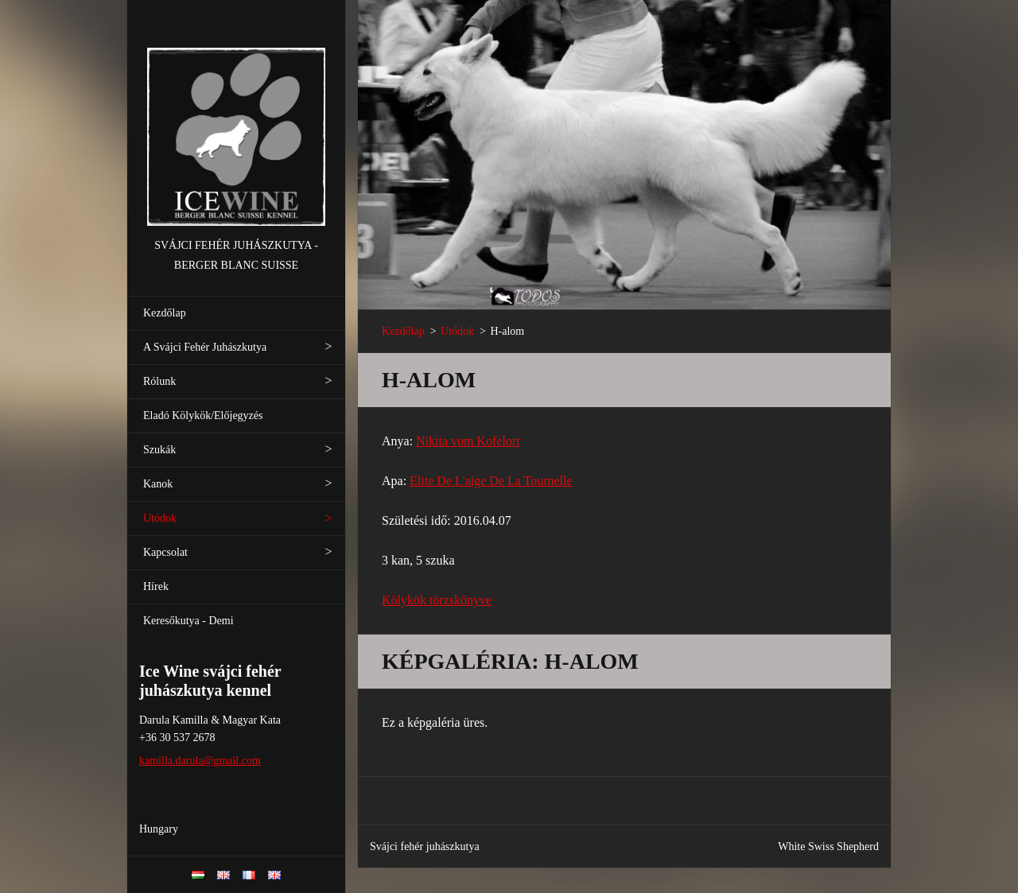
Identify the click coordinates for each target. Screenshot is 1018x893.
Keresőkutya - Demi (188, 621)
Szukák (159, 450)
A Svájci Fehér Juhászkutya (204, 347)
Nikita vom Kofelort (468, 441)
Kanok (158, 484)
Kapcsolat (165, 552)
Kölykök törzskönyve (437, 600)
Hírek (156, 586)
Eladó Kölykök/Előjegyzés (202, 415)
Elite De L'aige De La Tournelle (491, 480)
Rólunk (159, 381)
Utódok (160, 518)
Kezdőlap (164, 313)
